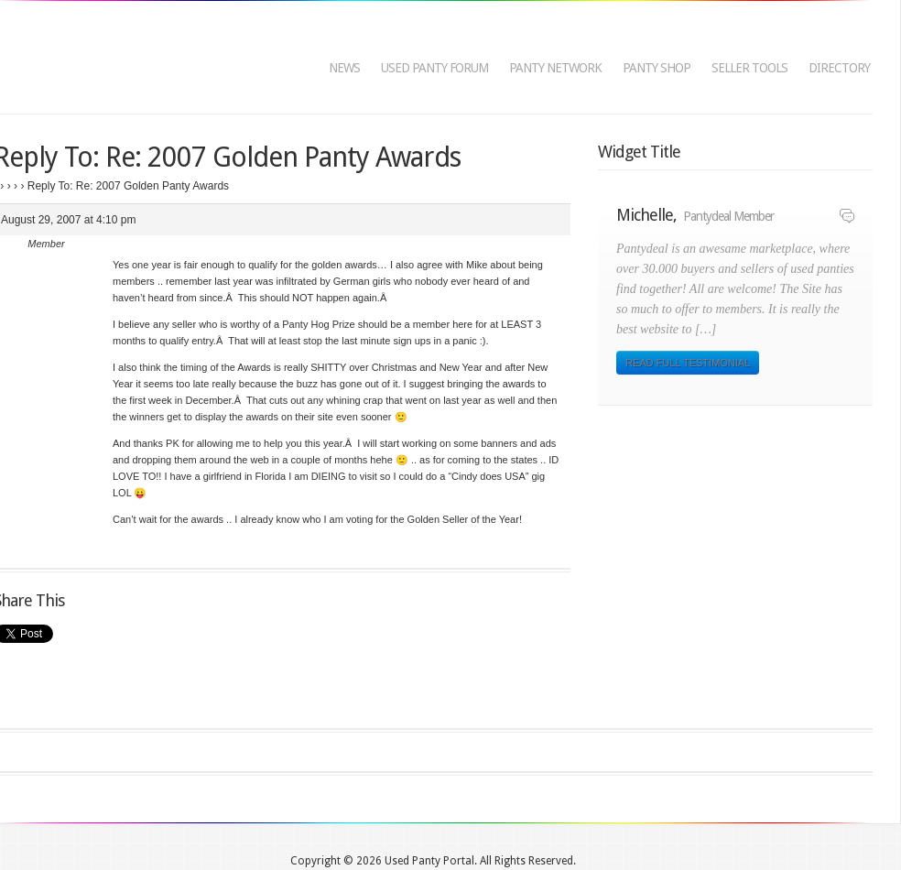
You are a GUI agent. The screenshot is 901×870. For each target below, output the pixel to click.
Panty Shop (656, 67)
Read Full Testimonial (687, 362)
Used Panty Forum (434, 67)
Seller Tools (749, 67)
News (344, 67)
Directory (839, 67)
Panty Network (555, 67)
